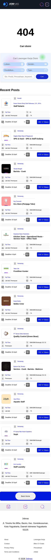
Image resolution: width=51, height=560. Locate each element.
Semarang (20, 131)
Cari (42, 77)
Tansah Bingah (18, 168)
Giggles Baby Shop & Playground (23, 136)
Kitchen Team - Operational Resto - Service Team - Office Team (28, 238)
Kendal (19, 98)
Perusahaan (38, 548)
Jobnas (29, 559)
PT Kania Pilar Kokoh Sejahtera (23, 431)
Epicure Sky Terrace (19, 366)
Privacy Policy (9, 548)
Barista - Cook (20, 171)
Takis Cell (16, 268)
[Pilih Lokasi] (14, 64)
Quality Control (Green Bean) (26, 336)
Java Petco (17, 399)
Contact (7, 544)
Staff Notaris (19, 106)
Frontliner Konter (21, 271)
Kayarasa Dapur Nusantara (21, 234)
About (6, 539)
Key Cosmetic (18, 201)
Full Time (7, 112)
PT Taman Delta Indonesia (21, 333)
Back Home (25, 496)
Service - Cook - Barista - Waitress (28, 369)
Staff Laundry (19, 467)
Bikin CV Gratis (39, 544)
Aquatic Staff (19, 402)
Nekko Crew (19, 304)
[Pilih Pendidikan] (14, 70)
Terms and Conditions (11, 552)
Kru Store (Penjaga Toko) (24, 204)
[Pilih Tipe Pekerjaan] (37, 70)
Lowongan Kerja (39, 539)
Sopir (16, 434)
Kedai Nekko (17, 301)
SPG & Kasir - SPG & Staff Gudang (28, 139)
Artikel (36, 552)
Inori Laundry (17, 464)
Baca (43, 122)
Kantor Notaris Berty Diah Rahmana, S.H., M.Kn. (27, 103)
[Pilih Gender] (37, 64)
